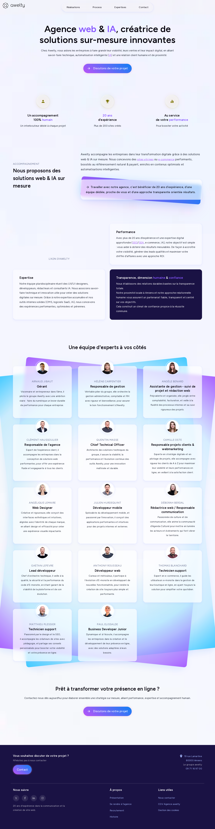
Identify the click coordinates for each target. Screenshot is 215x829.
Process (97, 7)
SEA (141, 242)
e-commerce (167, 159)
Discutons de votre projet (107, 68)
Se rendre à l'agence (121, 804)
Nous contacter (166, 797)
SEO (135, 242)
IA (110, 55)
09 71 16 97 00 (194, 768)
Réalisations (73, 7)
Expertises (120, 7)
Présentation (117, 797)
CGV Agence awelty (169, 804)
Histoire (114, 816)
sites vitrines (145, 159)
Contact (143, 7)
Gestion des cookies (168, 810)
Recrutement (117, 810)
